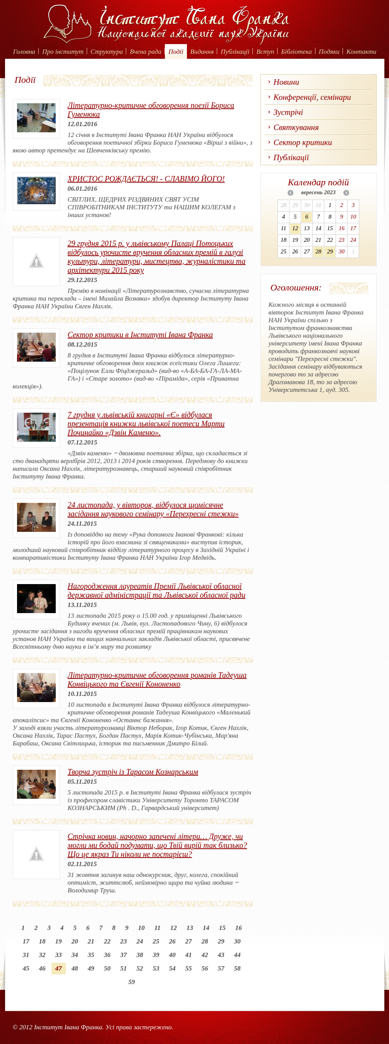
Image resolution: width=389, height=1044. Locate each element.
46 (42, 968)
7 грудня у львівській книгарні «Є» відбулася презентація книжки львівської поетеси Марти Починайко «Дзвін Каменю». (146, 423)
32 (42, 955)
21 (91, 941)
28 (205, 941)
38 (140, 955)
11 (157, 927)
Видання (202, 51)
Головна (24, 51)
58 (237, 968)
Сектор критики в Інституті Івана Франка (140, 334)
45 (26, 968)
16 (238, 927)
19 (58, 941)
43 (221, 955)
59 (132, 982)
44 (237, 955)
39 (156, 955)
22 (107, 941)
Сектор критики (303, 142)
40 (172, 955)
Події (175, 51)
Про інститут (63, 51)
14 (206, 927)
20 (75, 941)
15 (222, 927)
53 (156, 968)
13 (190, 927)
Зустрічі (288, 112)
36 (107, 955)
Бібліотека (296, 51)
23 (123, 941)
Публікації (235, 51)
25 (156, 941)
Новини (286, 82)
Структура (107, 51)
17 (26, 941)
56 (205, 968)
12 (173, 927)
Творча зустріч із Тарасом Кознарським (133, 771)
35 (91, 955)
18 (42, 941)
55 (188, 968)
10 (141, 927)
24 (140, 941)
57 (221, 968)
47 (58, 968)
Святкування (296, 127)
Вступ (265, 51)
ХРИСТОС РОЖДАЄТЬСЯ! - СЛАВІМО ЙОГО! (146, 178)
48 (75, 968)
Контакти (361, 51)
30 (237, 941)
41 (188, 955)
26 (172, 941)
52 (140, 968)
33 (58, 955)
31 (26, 955)
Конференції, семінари (312, 97)
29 (221, 941)
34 (75, 955)
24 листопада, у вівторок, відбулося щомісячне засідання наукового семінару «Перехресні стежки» (153, 509)
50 (107, 968)
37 (123, 955)
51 (123, 968)
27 (188, 941)
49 (91, 968)
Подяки (329, 51)
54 (172, 968)
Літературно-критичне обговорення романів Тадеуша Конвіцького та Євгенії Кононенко (157, 679)
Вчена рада (145, 51)
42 (205, 955)
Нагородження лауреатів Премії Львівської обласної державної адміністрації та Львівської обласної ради (156, 590)
